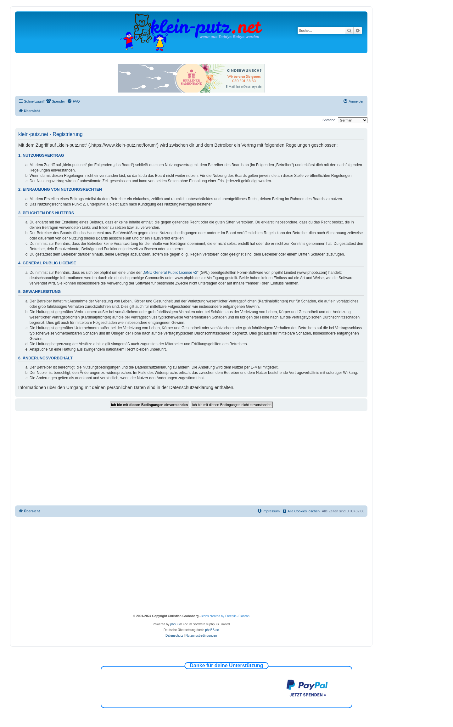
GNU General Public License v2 (170, 272)
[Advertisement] (191, 458)
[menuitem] (55, 101)
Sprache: (329, 120)
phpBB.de (212, 630)
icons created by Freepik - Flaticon (225, 616)
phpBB (175, 624)
